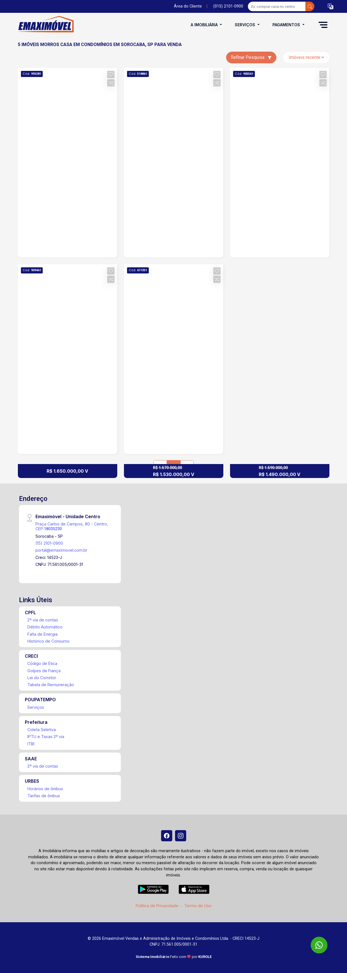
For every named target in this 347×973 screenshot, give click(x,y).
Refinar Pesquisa (251, 57)
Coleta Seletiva (41, 729)
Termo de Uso (198, 905)
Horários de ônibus (45, 788)
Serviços (35, 707)
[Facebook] (166, 835)
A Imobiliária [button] (205, 24)
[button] (330, 6)
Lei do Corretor (41, 677)
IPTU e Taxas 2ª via (45, 736)
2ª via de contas (42, 620)
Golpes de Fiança (44, 670)
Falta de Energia (42, 634)
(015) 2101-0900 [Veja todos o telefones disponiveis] (228, 6)
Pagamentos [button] (286, 24)
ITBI (30, 743)
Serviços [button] (245, 24)
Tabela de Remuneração (50, 684)
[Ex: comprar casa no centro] (277, 6)
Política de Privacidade (157, 905)
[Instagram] (180, 835)
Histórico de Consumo (48, 641)
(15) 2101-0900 (49, 543)
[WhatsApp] (319, 945)
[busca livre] (309, 6)
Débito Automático (45, 626)
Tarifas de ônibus (43, 795)
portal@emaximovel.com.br (61, 550)
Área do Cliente (188, 6)
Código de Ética (42, 663)
